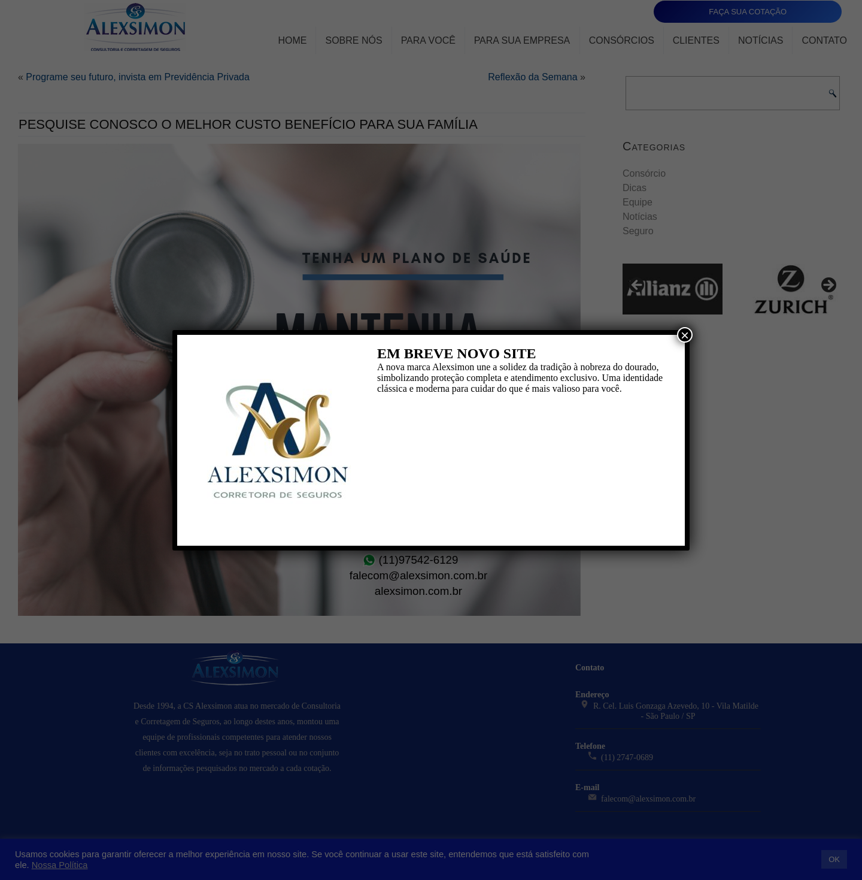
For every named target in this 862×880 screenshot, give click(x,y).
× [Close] (685, 335)
